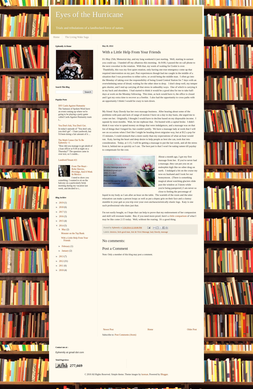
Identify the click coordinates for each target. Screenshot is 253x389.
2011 (61, 265)
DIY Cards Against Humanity (71, 106)
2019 (61, 202)
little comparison (178, 216)
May (64, 229)
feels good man (123, 232)
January (65, 251)
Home (56, 37)
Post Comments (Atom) (125, 335)
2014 (61, 225)
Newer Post (108, 329)
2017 (61, 212)
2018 (61, 207)
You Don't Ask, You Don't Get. (72, 125)
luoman (144, 374)
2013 (61, 256)
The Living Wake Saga (77, 37)
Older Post (192, 329)
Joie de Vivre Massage (140, 232)
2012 (61, 261)
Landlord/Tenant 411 (67, 160)
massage (164, 232)
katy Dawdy (155, 232)
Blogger (164, 374)
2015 (61, 221)
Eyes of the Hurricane (89, 14)
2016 (61, 216)
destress (113, 232)
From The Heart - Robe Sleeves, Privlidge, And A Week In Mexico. (82, 170)
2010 (61, 270)
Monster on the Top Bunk (72, 233)
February (66, 246)
